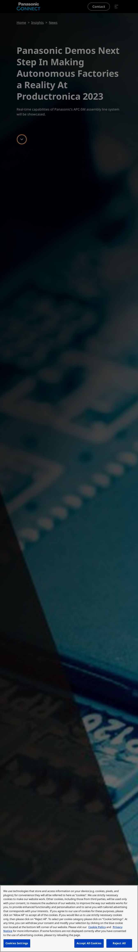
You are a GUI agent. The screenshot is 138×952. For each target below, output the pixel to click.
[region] (69, 918)
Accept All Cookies (89, 943)
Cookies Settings (17, 943)
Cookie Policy (97, 927)
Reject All (119, 943)
